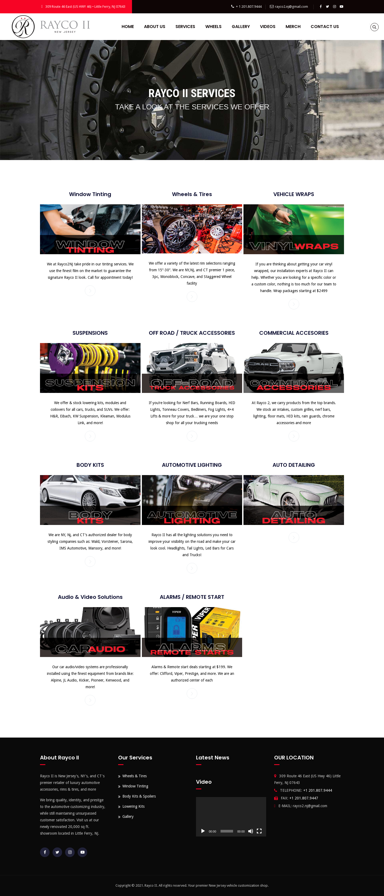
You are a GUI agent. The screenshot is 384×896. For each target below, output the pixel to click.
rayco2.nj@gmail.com (291, 7)
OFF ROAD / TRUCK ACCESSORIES (192, 333)
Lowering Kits (133, 806)
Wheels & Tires (192, 194)
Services (182, 26)
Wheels (210, 26)
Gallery (238, 26)
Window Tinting (90, 194)
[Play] (203, 831)
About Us (151, 26)
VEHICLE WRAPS (293, 194)
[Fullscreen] (259, 831)
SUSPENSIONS (90, 333)
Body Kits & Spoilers (139, 796)
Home (124, 26)
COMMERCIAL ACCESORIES (294, 333)
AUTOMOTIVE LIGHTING (192, 465)
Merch (289, 26)
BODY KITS (90, 465)
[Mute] (250, 831)
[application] (231, 817)
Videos (264, 26)
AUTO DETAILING (294, 465)
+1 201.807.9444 (317, 790)
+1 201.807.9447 (303, 798)
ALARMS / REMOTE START (192, 597)
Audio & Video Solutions (90, 597)
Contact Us (321, 26)
